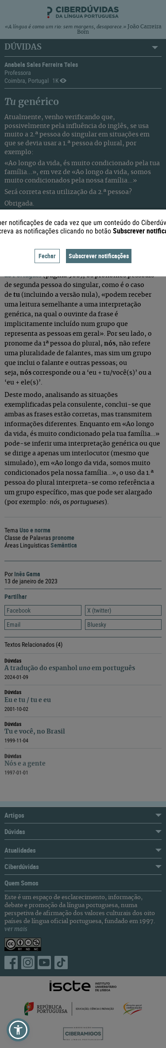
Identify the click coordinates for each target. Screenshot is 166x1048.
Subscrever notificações (99, 256)
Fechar (47, 256)
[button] (18, 1030)
